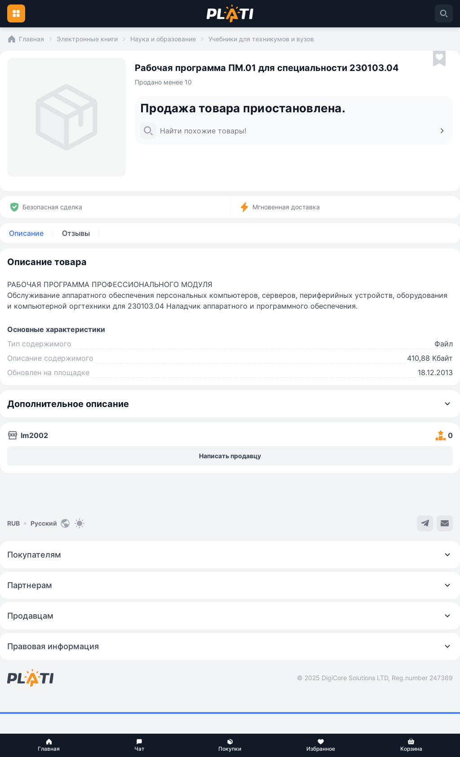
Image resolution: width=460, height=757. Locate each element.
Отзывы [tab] (76, 233)
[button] (49, 745)
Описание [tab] (26, 233)
